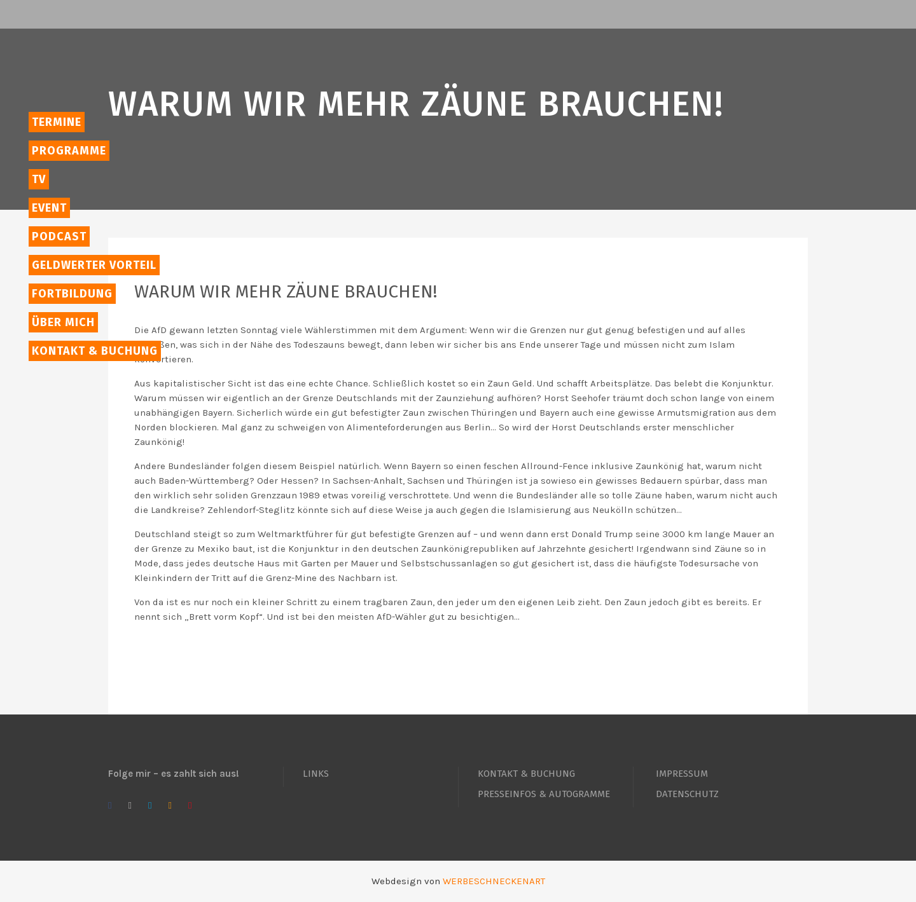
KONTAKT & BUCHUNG (526, 773)
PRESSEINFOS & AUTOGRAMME (544, 794)
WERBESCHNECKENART (494, 881)
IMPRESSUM (682, 773)
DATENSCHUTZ (687, 794)
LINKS (316, 773)
